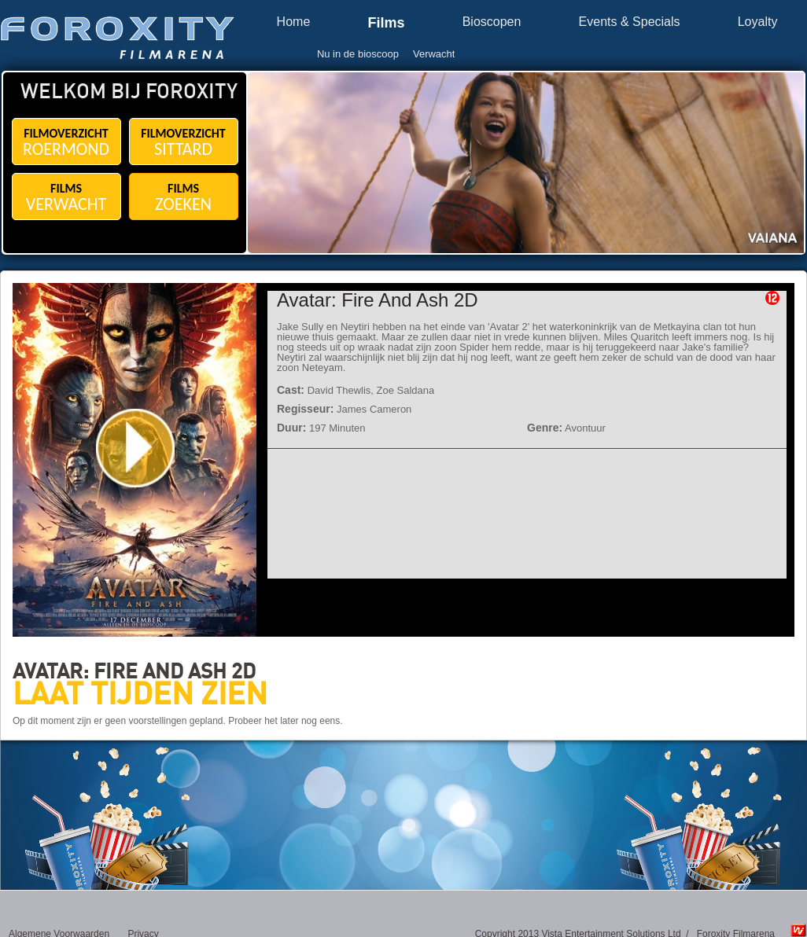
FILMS (66, 198)
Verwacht (434, 54)
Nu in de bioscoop (358, 54)
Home (294, 22)
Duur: (291, 427)
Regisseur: (305, 408)
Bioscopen (491, 22)
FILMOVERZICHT (66, 143)
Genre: (544, 427)
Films (385, 23)
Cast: (290, 390)
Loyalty (758, 22)
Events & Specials (629, 22)
